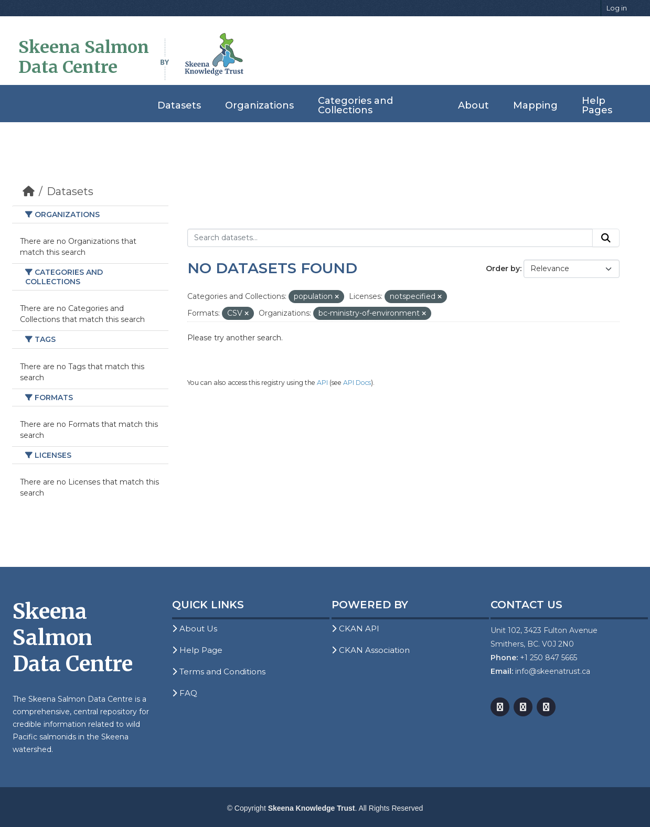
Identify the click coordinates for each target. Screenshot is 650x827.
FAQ (184, 693)
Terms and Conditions (218, 671)
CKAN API (355, 628)
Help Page (197, 650)
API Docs (357, 382)
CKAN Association (371, 650)
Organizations (259, 105)
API (322, 382)
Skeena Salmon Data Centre (83, 57)
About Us (194, 628)
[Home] (29, 191)
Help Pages (597, 105)
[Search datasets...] (390, 238)
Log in (616, 8)
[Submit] (606, 238)
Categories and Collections (355, 105)
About (473, 105)
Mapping (535, 105)
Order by (503, 268)
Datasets (179, 105)
